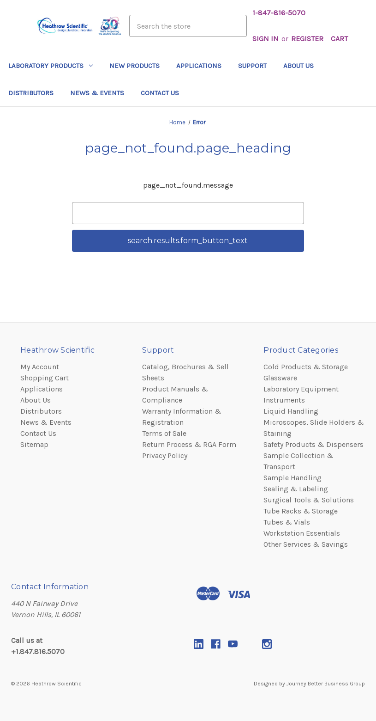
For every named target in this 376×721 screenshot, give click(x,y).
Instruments (284, 400)
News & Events (97, 93)
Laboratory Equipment (301, 389)
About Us (298, 65)
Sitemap (34, 444)
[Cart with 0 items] (339, 39)
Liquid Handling (290, 411)
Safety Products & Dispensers (313, 444)
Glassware (280, 377)
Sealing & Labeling (295, 488)
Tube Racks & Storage (300, 511)
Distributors (31, 93)
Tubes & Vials (286, 522)
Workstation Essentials (301, 533)
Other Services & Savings (305, 544)
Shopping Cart (44, 377)
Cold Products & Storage (305, 366)
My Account (39, 366)
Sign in (265, 38)
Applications (198, 65)
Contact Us (160, 93)
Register (307, 38)
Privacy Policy (164, 455)
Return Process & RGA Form (189, 444)
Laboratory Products (50, 65)
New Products (134, 65)
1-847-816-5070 (278, 12)
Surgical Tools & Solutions (308, 499)
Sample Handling (292, 477)
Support (252, 65)
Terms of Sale (164, 433)
